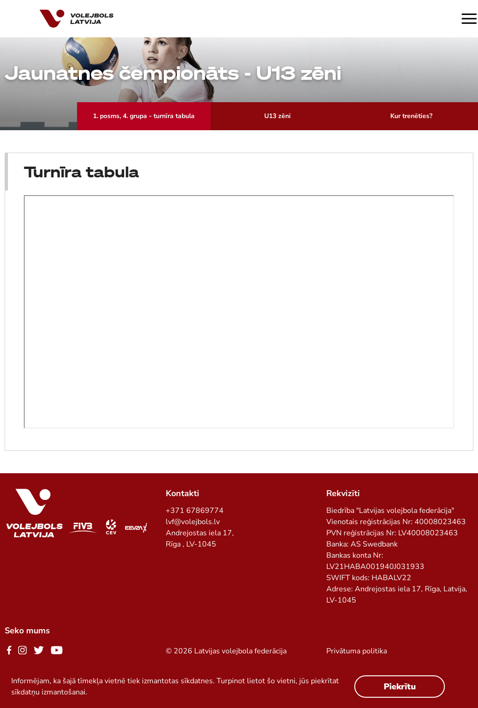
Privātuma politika (356, 651)
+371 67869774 (195, 510)
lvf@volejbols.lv (193, 522)
